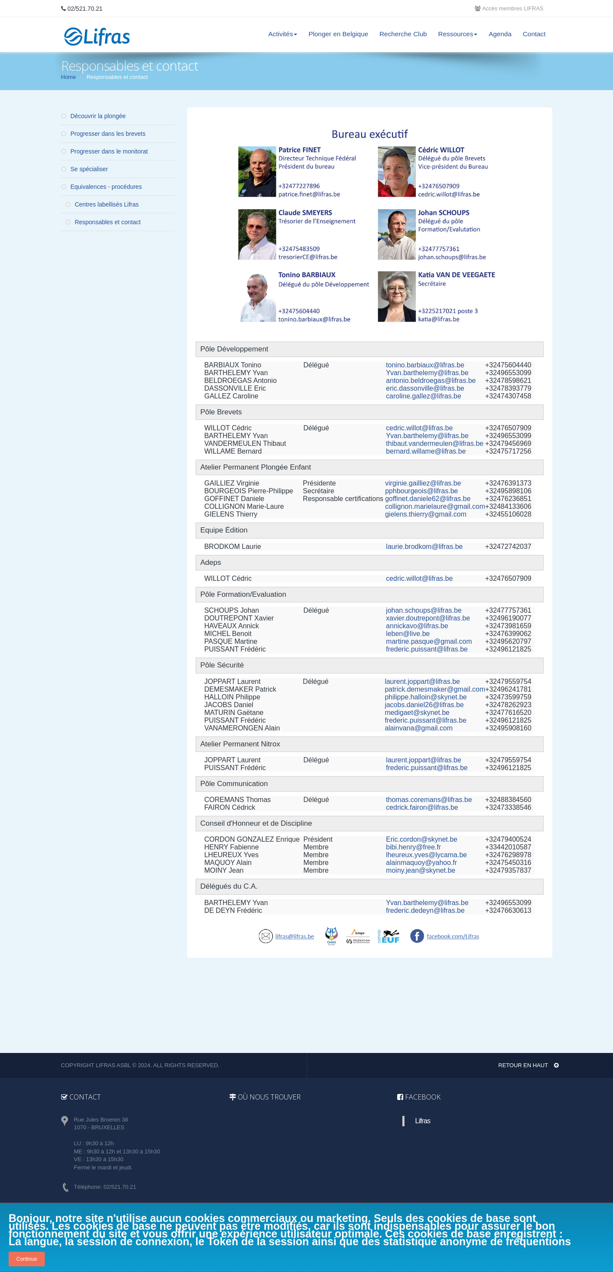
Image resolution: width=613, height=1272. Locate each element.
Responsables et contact (103, 222)
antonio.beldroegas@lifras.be (431, 380)
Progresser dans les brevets (103, 133)
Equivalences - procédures (101, 186)
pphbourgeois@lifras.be (421, 491)
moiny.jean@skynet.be (420, 870)
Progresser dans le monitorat (104, 151)
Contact (534, 34)
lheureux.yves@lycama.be (426, 854)
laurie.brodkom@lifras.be (424, 546)
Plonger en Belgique (338, 34)
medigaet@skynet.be (417, 712)
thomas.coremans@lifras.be (429, 799)
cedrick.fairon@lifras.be (422, 807)
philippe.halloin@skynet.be (426, 697)
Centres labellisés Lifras (102, 204)
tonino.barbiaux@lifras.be (425, 365)
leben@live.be (408, 633)
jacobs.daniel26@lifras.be (424, 704)
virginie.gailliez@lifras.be (423, 483)
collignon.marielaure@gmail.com (435, 506)
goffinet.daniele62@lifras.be (427, 498)
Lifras (422, 1121)
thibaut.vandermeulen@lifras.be (434, 443)
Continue (26, 1259)
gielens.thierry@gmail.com (426, 514)
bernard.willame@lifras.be (426, 451)
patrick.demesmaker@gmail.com (435, 689)
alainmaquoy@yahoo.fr (421, 862)
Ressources (457, 34)
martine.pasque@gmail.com (429, 641)
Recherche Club (403, 34)
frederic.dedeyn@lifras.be (425, 910)
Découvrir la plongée (93, 116)
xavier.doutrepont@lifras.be (428, 618)
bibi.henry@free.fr (413, 847)
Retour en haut (528, 1065)
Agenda (500, 34)
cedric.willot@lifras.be (419, 428)
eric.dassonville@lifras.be (425, 388)
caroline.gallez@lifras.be (423, 396)
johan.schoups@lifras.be (423, 610)
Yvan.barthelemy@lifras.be (427, 372)
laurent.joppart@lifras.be (422, 681)
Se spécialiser (84, 169)
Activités (282, 34)
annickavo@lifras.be (417, 626)
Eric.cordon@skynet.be (421, 839)
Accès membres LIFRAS (509, 8)
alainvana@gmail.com (419, 728)
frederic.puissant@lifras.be (427, 649)
